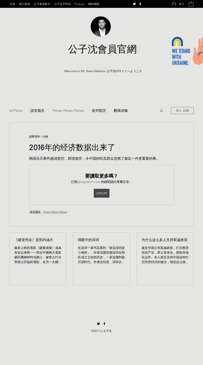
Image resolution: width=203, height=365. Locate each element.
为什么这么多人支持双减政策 (165, 240)
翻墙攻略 (121, 110)
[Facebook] (140, 4)
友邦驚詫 (99, 110)
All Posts (16, 110)
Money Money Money (68, 110)
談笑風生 (37, 110)
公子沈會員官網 (102, 48)
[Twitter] (134, 4)
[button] (191, 4)
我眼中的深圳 (88, 240)
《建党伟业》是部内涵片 (33, 240)
